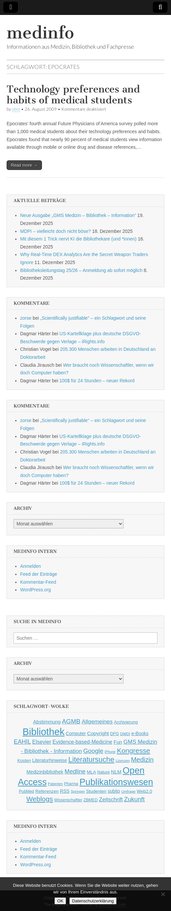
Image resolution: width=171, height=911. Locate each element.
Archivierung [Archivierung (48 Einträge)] (126, 722)
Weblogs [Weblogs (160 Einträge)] (39, 799)
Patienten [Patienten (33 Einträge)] (55, 784)
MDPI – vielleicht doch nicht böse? (55, 231)
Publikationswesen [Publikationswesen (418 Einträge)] (116, 782)
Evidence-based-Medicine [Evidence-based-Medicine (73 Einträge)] (82, 742)
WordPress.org (35, 589)
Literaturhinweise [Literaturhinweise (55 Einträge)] (49, 760)
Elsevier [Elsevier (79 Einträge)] (41, 742)
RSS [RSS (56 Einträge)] (64, 791)
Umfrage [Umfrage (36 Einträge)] (128, 791)
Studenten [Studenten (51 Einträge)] (96, 791)
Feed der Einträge (38, 574)
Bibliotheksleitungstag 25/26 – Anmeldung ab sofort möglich (81, 270)
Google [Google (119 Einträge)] (93, 750)
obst (16, 109)
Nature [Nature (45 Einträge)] (103, 772)
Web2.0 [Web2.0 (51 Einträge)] (144, 791)
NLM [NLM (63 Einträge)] (116, 772)
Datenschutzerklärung (93, 900)
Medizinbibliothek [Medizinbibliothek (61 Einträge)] (44, 772)
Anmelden (30, 566)
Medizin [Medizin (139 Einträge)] (142, 759)
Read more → (24, 165)
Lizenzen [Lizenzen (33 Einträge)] (123, 761)
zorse (25, 318)
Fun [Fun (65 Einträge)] (118, 742)
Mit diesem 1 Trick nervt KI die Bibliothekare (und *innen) (78, 238)
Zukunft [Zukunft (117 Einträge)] (134, 799)
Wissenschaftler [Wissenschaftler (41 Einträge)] (68, 800)
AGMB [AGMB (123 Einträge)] (71, 721)
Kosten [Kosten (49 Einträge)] (24, 760)
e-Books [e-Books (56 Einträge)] (140, 733)
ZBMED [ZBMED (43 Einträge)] (91, 800)
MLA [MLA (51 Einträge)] (91, 772)
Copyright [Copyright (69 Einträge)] (98, 733)
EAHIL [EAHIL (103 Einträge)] (22, 741)
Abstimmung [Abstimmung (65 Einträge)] (46, 721)
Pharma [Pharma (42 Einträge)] (71, 783)
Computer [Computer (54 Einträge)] (76, 733)
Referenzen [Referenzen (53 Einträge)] (47, 791)
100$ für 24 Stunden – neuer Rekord (96, 380)
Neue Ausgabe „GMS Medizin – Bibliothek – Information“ (78, 215)
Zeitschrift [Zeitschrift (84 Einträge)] (111, 799)
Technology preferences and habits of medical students (73, 94)
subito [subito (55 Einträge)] (114, 791)
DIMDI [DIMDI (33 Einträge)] (125, 734)
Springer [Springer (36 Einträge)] (78, 791)
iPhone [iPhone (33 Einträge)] (110, 752)
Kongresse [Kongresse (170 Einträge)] (133, 750)
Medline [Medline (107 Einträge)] (75, 771)
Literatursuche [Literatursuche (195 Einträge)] (91, 759)
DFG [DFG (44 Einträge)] (114, 733)
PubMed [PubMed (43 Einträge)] (26, 791)
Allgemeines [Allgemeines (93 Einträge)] (97, 721)
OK (60, 900)
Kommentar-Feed (38, 582)
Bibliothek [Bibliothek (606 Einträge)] (43, 731)
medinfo (40, 33)
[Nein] (162, 894)
